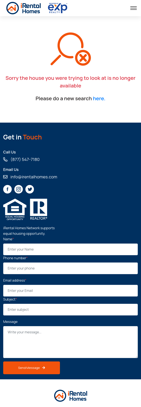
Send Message (31, 367)
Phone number (15, 258)
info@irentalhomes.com (30, 177)
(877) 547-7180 (21, 159)
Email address (14, 280)
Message (10, 321)
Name (8, 239)
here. (99, 98)
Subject (10, 299)
